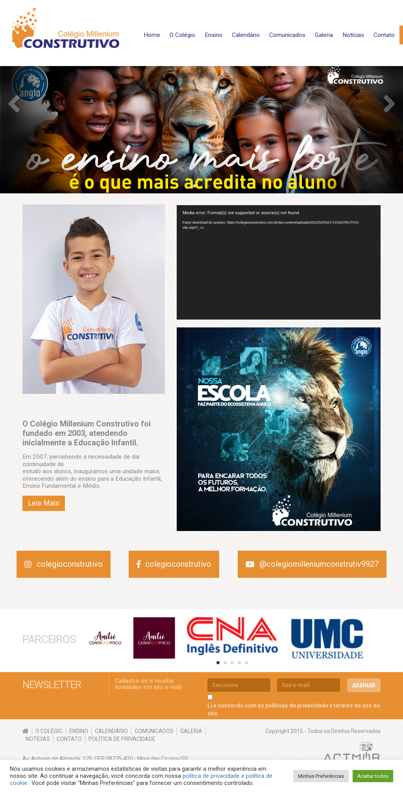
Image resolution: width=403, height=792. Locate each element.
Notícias (353, 35)
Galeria (324, 35)
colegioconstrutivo (63, 564)
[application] (279, 262)
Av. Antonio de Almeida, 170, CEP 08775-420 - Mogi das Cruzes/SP (105, 757)
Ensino (213, 35)
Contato (384, 35)
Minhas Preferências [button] (321, 776)
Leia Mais (43, 503)
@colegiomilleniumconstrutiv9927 (312, 564)
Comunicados (287, 35)
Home (152, 35)
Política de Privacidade (122, 738)
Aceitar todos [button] (372, 776)
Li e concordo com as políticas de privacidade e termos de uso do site (293, 708)
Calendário (246, 35)
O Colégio (182, 35)
